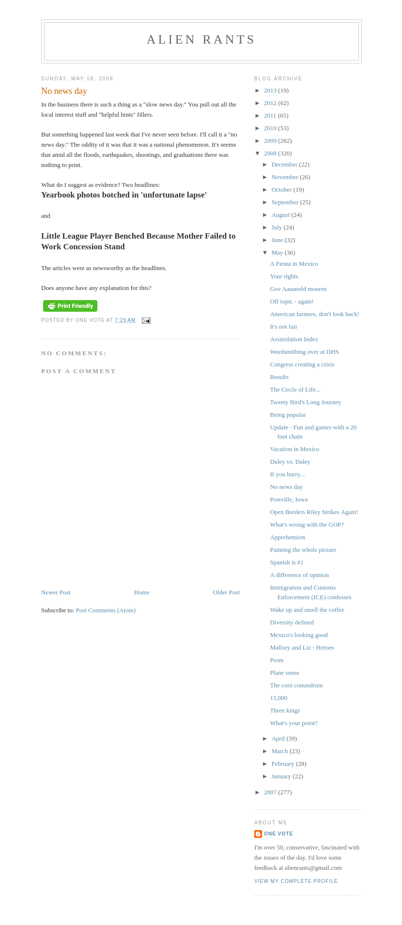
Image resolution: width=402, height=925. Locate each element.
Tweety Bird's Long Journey (305, 402)
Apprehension (287, 537)
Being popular (288, 414)
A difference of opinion (299, 574)
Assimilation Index (294, 339)
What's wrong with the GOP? (307, 524)
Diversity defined (292, 622)
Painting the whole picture (303, 549)
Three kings (285, 710)
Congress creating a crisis (302, 364)
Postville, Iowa (289, 499)
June (278, 239)
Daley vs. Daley (290, 461)
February (284, 763)
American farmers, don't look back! (314, 314)
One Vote (278, 833)
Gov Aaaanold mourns (298, 288)
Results (279, 376)
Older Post (226, 592)
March (281, 751)
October (283, 189)
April (279, 738)
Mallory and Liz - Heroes (302, 647)
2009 (271, 140)
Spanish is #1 (286, 562)
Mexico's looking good (298, 634)
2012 (271, 102)
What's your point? (293, 723)
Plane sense (284, 672)
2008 (271, 153)
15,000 (278, 697)
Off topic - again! (291, 301)
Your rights (284, 276)
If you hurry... (287, 474)
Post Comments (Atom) (106, 610)
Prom (276, 660)
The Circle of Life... (295, 389)
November (286, 177)
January (282, 776)
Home (142, 592)
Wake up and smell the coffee (307, 609)
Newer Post (55, 592)
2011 (271, 115)
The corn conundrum (296, 685)
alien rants (202, 39)
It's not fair (283, 326)
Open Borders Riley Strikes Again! (314, 512)
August (282, 214)
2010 (271, 128)
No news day (286, 486)
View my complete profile (296, 881)
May (278, 252)
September (286, 202)
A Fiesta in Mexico (294, 263)
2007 (271, 792)
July (278, 227)
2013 (271, 90)
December (285, 164)
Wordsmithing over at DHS (304, 351)
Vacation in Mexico (294, 449)
